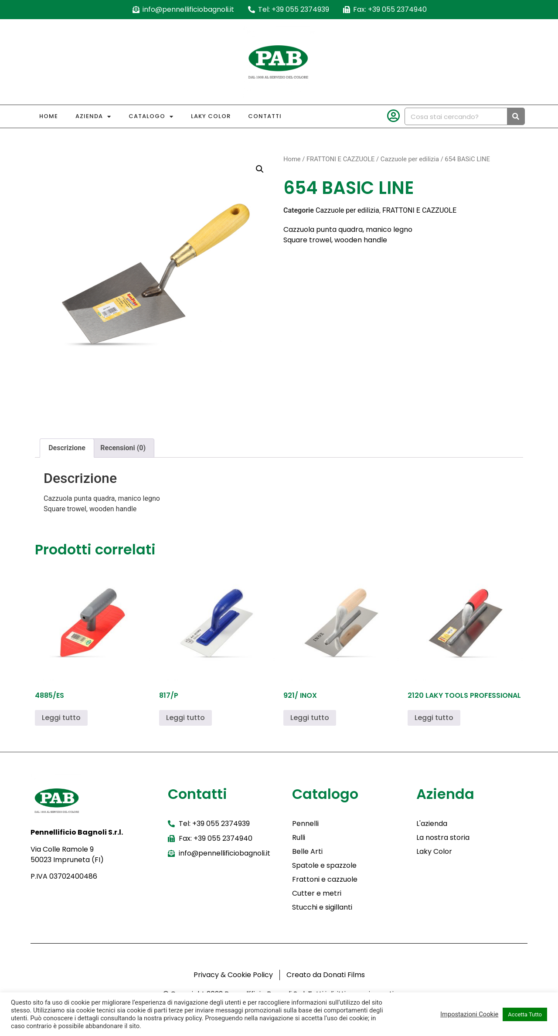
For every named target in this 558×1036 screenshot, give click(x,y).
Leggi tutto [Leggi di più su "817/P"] (185, 718)
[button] (260, 169)
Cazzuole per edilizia (410, 159)
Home (48, 116)
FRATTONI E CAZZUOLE (340, 159)
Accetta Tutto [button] (525, 1014)
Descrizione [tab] (66, 448)
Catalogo (151, 116)
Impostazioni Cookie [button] (469, 1014)
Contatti (265, 116)
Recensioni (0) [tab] (123, 448)
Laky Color (211, 116)
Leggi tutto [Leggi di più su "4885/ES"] (61, 718)
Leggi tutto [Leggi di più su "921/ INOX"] (309, 718)
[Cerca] (515, 116)
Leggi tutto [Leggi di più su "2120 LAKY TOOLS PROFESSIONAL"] (434, 718)
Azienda (93, 116)
